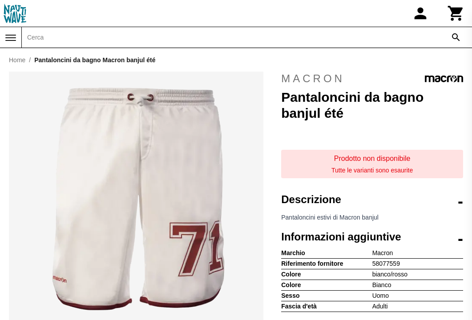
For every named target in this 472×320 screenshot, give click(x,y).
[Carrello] (456, 13)
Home (17, 60)
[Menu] (10, 37)
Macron (372, 78)
